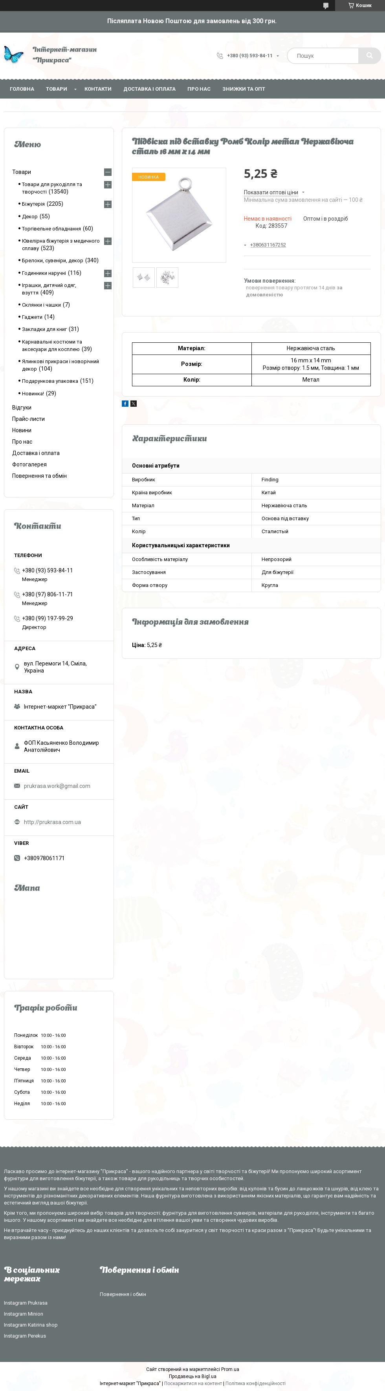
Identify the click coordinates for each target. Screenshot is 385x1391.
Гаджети (32, 317)
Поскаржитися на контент (193, 1383)
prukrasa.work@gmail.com (57, 786)
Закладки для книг (44, 329)
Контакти (98, 89)
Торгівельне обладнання (51, 229)
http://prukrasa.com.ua (52, 822)
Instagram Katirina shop (31, 1325)
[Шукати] (369, 56)
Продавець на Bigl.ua (192, 1376)
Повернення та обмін (39, 476)
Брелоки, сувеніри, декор (52, 260)
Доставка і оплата (149, 89)
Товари (56, 89)
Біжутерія (33, 204)
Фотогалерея (29, 464)
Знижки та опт (243, 89)
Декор (30, 216)
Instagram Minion (23, 1314)
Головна (22, 89)
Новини (21, 430)
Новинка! (33, 394)
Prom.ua (230, 1369)
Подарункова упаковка (50, 381)
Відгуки (21, 407)
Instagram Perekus (25, 1336)
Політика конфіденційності (256, 1383)
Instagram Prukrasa (26, 1303)
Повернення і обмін (123, 1294)
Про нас (199, 89)
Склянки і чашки (41, 305)
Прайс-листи (28, 419)
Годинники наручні (44, 273)
